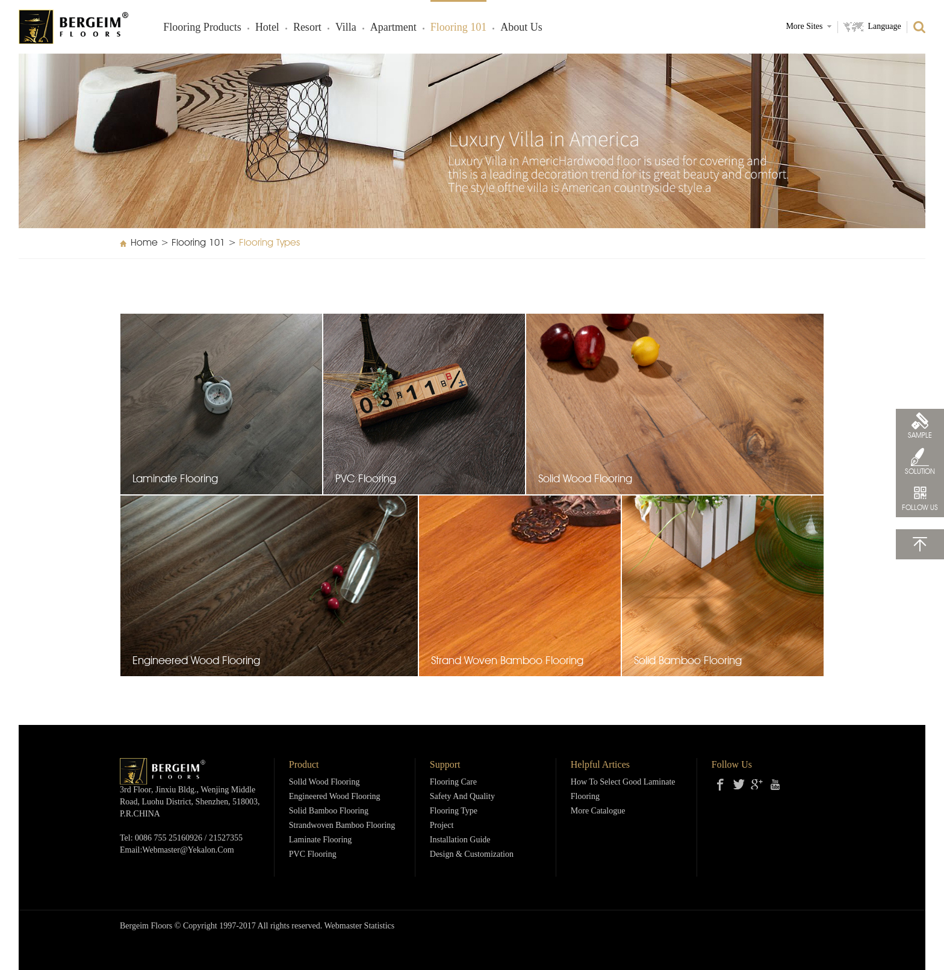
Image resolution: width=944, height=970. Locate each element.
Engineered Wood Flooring (334, 796)
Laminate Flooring (320, 840)
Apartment (393, 28)
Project (442, 825)
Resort (307, 28)
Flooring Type (453, 811)
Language (884, 26)
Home (144, 243)
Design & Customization (472, 854)
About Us (521, 28)
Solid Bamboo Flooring (328, 811)
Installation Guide (460, 840)
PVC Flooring (313, 854)
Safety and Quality (462, 796)
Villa (345, 28)
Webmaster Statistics (359, 926)
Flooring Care (453, 782)
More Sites (804, 26)
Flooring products (202, 28)
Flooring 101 (458, 28)
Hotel (267, 28)
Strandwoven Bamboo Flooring (342, 825)
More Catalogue (598, 811)
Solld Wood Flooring (324, 782)
